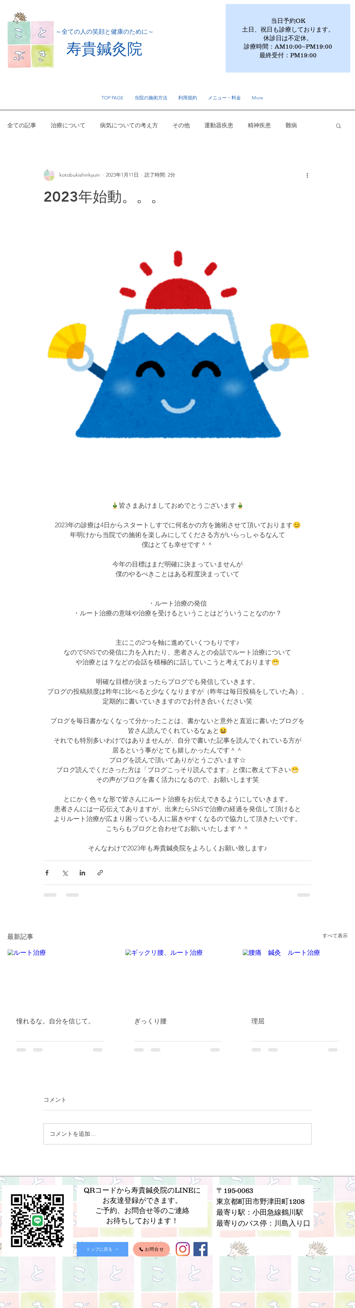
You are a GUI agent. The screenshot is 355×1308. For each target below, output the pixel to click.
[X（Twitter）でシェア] (64, 872)
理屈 (257, 1021)
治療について (68, 125)
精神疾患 (259, 125)
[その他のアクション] (307, 175)
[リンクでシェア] (100, 872)
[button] (338, 125)
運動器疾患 (218, 125)
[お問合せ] (151, 1249)
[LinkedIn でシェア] (82, 872)
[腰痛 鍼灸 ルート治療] (295, 978)
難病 (291, 125)
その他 (181, 125)
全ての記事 (21, 125)
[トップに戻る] (102, 1249)
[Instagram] (183, 1249)
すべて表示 (335, 935)
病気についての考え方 (129, 125)
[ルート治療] (60, 978)
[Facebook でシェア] (46, 872)
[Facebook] (200, 1249)
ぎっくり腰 (150, 1021)
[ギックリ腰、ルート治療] (177, 978)
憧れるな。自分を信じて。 (55, 1021)
